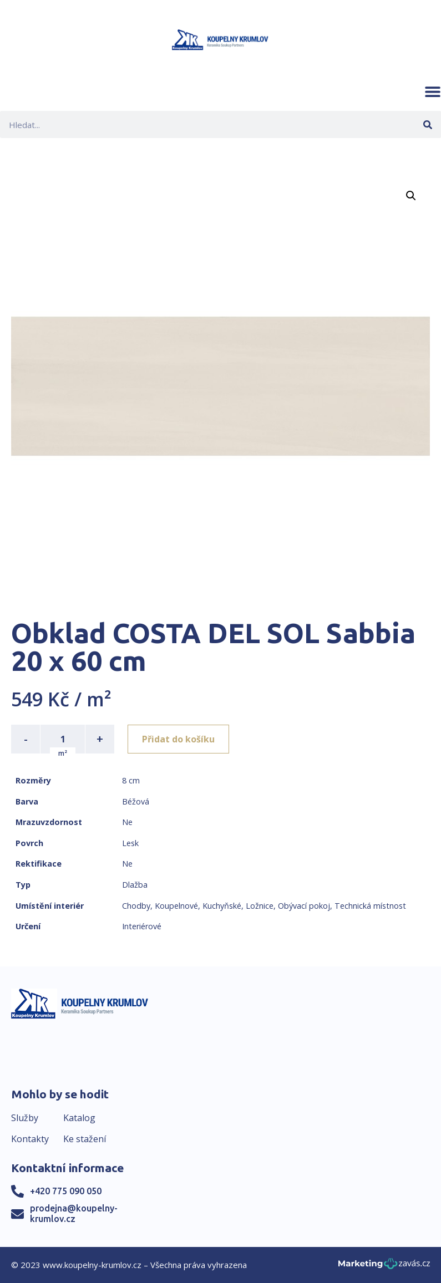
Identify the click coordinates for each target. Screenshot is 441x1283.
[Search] (427, 124)
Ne (127, 822)
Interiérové (141, 926)
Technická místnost (370, 905)
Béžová (135, 801)
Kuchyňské (221, 905)
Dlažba (135, 884)
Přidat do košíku (178, 739)
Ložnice (259, 905)
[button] (432, 91)
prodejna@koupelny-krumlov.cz (74, 1213)
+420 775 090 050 (66, 1191)
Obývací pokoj (304, 905)
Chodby (136, 905)
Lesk (130, 843)
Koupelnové (176, 905)
